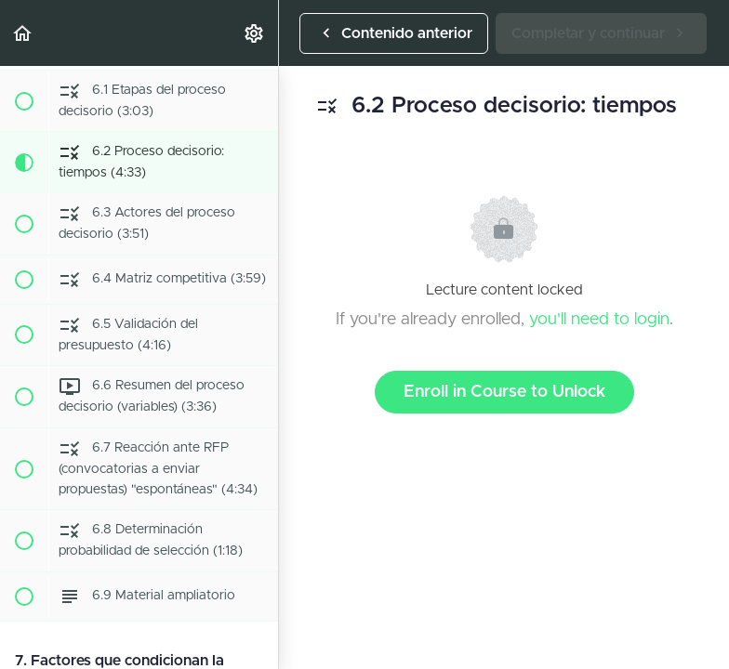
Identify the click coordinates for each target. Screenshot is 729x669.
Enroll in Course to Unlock (504, 392)
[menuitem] (255, 33)
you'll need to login (599, 319)
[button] (23, 33)
